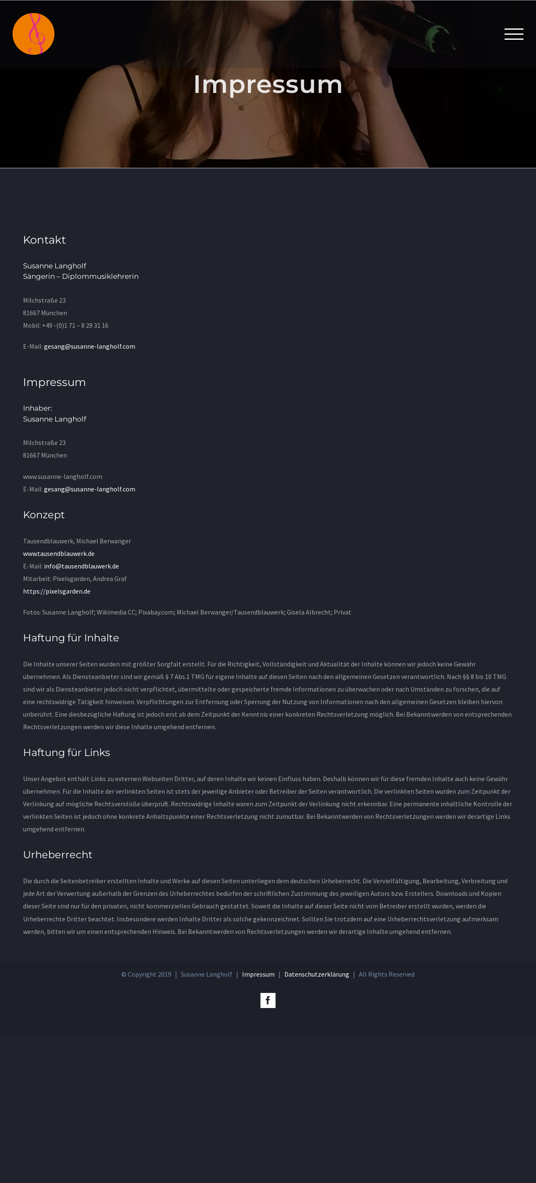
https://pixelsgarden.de (56, 591)
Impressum (258, 1120)
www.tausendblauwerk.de (59, 553)
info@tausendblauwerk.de (81, 566)
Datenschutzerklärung (316, 1120)
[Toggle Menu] (514, 34)
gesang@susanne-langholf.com (89, 346)
